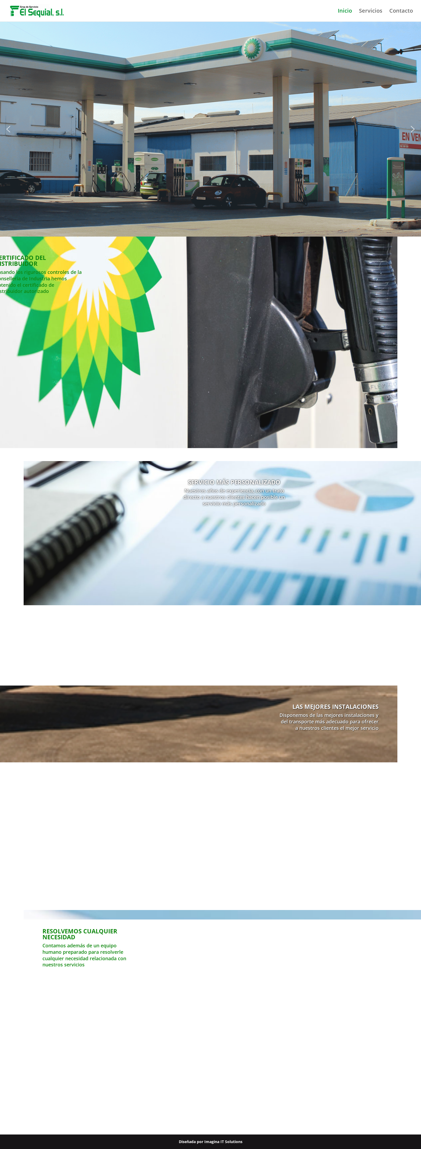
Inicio (345, 11)
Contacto (401, 11)
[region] (210, 129)
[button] (8, 129)
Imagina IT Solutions (223, 1141)
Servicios (370, 11)
